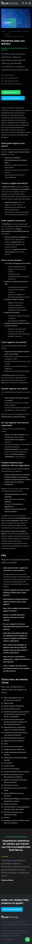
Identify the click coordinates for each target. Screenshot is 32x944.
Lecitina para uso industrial (13, 746)
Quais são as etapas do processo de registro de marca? (16, 609)
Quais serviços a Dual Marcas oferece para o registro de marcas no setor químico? (16, 659)
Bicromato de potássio (12, 769)
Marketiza (16, 936)
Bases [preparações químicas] (14, 738)
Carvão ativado (9, 766)
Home (3, 31)
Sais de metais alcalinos (12, 709)
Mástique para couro (11, 785)
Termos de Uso (19, 922)
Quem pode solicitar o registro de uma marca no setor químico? (15, 569)
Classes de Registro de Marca (19, 31)
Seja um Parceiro (24, 924)
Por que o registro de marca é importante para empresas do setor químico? (16, 626)
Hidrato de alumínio (10, 804)
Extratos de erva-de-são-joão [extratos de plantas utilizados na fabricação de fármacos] (15, 722)
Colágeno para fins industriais (14, 749)
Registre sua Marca (10, 92)
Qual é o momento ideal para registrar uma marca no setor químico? (14, 617)
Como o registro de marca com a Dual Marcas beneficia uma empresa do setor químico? (16, 668)
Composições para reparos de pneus (17, 771)
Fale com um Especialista (13, 98)
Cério (6, 744)
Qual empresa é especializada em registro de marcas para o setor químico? (15, 601)
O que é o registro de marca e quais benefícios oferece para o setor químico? (16, 592)
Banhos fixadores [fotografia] (14, 706)
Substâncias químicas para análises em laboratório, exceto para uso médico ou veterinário (16, 714)
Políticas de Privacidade (9, 924)
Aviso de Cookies (7, 922)
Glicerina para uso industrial (13, 741)
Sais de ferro (8, 763)
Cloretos (7, 817)
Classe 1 (7, 34)
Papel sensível (8, 703)
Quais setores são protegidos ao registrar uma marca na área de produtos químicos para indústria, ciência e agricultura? (15, 649)
